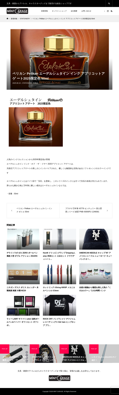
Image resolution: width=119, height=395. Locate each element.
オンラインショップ (59, 11)
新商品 (35, 83)
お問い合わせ (86, 11)
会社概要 (74, 11)
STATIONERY (27, 83)
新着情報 (44, 11)
